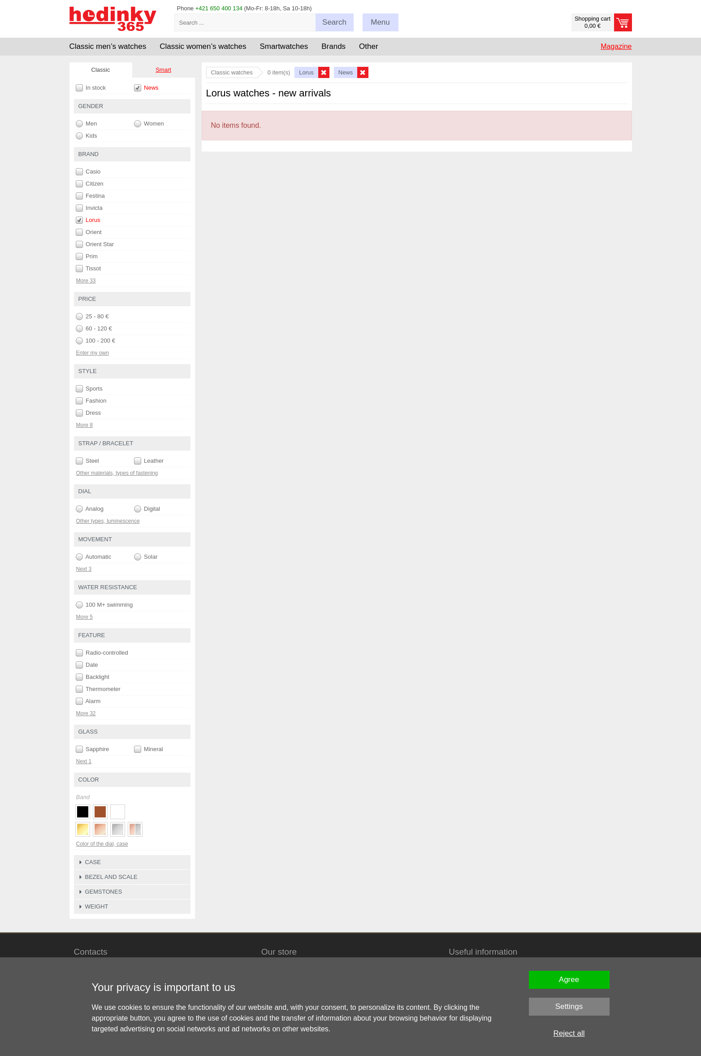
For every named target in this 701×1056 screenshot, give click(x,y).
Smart (163, 69)
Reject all (569, 1033)
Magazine (616, 46)
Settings (569, 1006)
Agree (569, 979)
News (146, 87)
